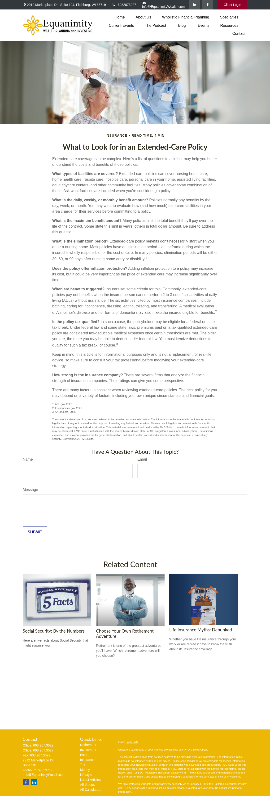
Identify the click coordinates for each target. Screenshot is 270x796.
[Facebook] (207, 4)
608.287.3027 (43, 750)
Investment (88, 750)
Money (85, 770)
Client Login (232, 5)
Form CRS (132, 742)
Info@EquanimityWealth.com (163, 5)
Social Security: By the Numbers (54, 631)
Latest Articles (90, 780)
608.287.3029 (43, 745)
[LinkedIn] (194, 4)
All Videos (87, 785)
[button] (120, 17)
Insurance (87, 760)
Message (30, 490)
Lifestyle (86, 775)
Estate (85, 755)
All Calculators (90, 790)
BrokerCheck (200, 749)
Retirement (88, 745)
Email (142, 459)
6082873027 (124, 5)
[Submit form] (35, 532)
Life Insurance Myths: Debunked (200, 629)
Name (28, 459)
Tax (82, 765)
